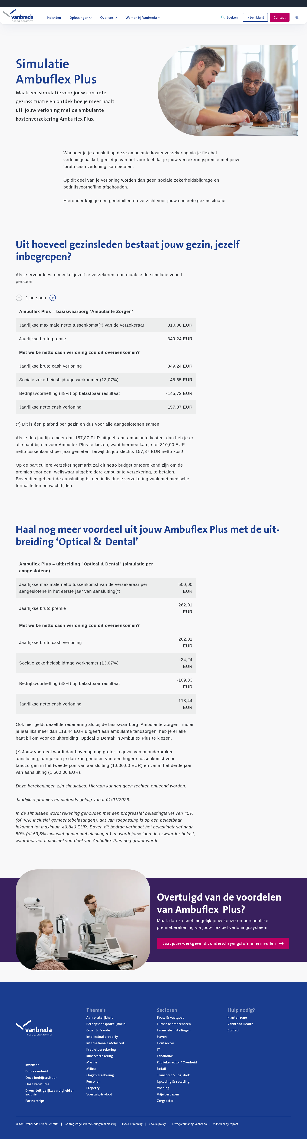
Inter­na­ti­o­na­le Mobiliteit (105, 1043)
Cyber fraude (98, 1030)
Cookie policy (157, 1123)
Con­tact (233, 1030)
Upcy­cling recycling (173, 1081)
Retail (161, 1068)
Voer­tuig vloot (99, 1094)
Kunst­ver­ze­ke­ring (99, 1056)
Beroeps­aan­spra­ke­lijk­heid (106, 1024)
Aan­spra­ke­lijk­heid (99, 1017)
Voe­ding (163, 1088)
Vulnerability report (225, 1123)
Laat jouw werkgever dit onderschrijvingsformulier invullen (223, 943)
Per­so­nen (93, 1081)
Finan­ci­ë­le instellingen (174, 1030)
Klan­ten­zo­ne (237, 1017)
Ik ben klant (255, 17)
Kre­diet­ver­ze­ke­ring (101, 1049)
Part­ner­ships (35, 1100)
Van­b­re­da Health (240, 1024)
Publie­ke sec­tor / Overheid (177, 1062)
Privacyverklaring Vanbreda (189, 1123)
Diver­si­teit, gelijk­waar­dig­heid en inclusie (49, 1092)
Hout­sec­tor (165, 1043)
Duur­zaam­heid (36, 1071)
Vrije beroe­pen (168, 1094)
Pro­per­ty (93, 1088)
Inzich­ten (32, 1064)
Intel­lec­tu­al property (102, 1036)
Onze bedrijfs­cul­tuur (41, 1077)
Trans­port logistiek (173, 1075)
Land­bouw (165, 1056)
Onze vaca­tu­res (37, 1084)
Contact (280, 17)
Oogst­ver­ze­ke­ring (100, 1075)
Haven (162, 1036)
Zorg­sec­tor (165, 1100)
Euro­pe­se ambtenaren (174, 1024)
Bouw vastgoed (170, 1017)
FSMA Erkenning (132, 1123)
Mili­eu (91, 1068)
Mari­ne (91, 1062)
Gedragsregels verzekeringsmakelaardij (90, 1123)
